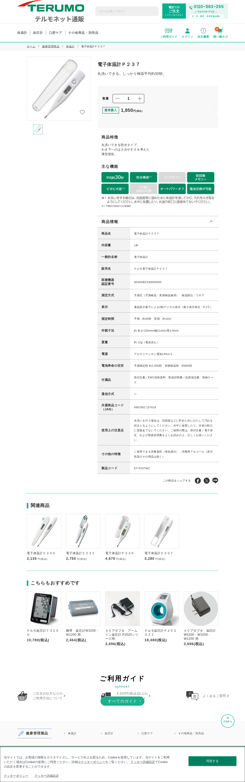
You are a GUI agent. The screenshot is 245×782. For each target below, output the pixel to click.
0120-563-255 (206, 3)
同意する (212, 761)
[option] (59, 82)
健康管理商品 (51, 39)
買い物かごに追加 (178, 105)
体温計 (70, 39)
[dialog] (122, 764)
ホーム (31, 39)
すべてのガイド (122, 728)
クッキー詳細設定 (143, 762)
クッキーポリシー (93, 762)
